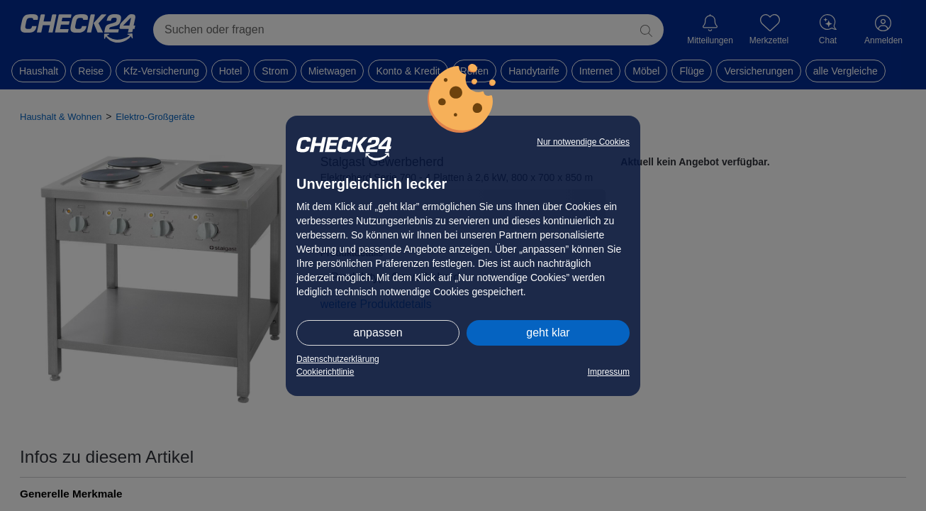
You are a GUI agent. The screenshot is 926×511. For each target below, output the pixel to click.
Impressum (609, 372)
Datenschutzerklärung (337, 359)
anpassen (377, 332)
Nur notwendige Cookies (583, 142)
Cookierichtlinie (325, 372)
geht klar (547, 332)
